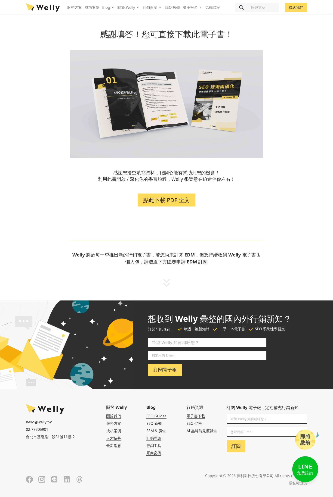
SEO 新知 (154, 423)
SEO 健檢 (194, 423)
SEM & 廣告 (156, 430)
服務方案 (74, 7)
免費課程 (212, 7)
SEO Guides (156, 416)
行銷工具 (153, 445)
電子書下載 (196, 416)
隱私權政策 (298, 483)
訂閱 (236, 446)
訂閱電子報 (165, 369)
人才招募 (113, 438)
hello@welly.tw (39, 422)
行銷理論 (153, 438)
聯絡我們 (296, 7)
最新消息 (113, 445)
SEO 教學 (172, 7)
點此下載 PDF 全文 (166, 200)
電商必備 (153, 453)
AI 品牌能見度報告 (202, 430)
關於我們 (113, 416)
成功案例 (92, 7)
